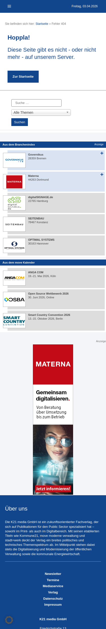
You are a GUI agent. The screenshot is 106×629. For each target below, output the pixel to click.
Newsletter (53, 574)
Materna (33, 175)
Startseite (41, 24)
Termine (53, 580)
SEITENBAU (36, 218)
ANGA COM (35, 272)
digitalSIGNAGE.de (40, 197)
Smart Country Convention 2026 (49, 314)
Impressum (53, 604)
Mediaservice (53, 586)
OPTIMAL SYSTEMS (41, 239)
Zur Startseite (23, 76)
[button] (9, 620)
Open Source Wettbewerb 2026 (48, 293)
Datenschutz (53, 598)
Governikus (35, 154)
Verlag (53, 592)
